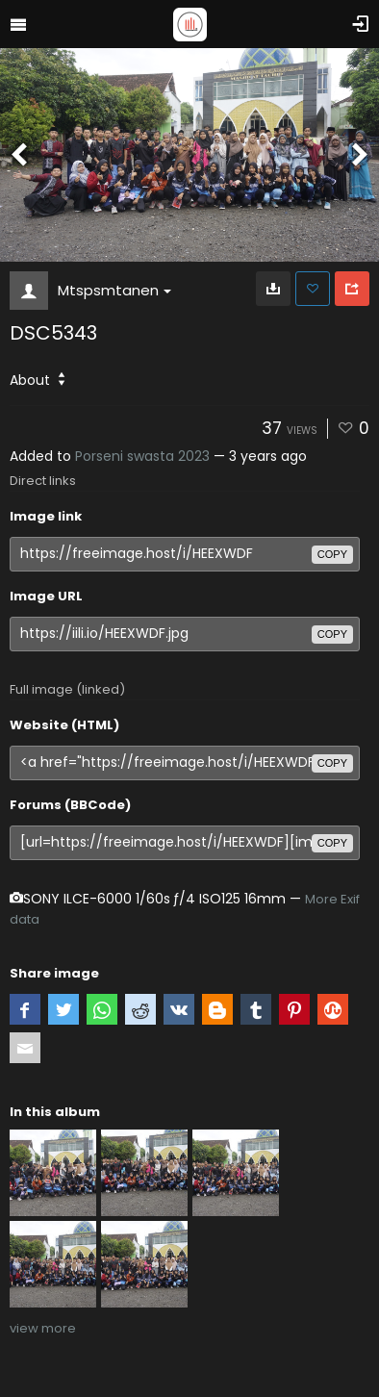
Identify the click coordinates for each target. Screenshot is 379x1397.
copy (332, 554)
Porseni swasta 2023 (142, 456)
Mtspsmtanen (114, 290)
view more (43, 1328)
